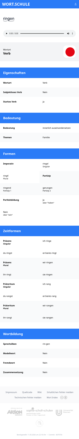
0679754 (59, 435)
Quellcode (27, 392)
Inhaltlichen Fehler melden (60, 392)
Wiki (39, 392)
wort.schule (16, 4)
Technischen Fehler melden (27, 397)
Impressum (11, 392)
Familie (46, 137)
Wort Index (52, 397)
